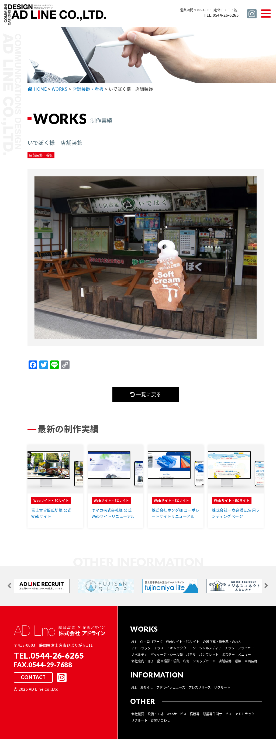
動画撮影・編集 (168, 660)
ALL (134, 641)
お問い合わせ (160, 720)
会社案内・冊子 (142, 660)
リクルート (222, 687)
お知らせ (146, 687)
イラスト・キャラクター (171, 647)
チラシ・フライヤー (239, 647)
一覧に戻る (145, 394)
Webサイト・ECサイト (182, 641)
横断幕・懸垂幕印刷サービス (211, 713)
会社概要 (137, 713)
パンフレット (209, 654)
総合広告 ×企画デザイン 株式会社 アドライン (55, 15)
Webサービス (177, 713)
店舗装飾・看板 (230, 660)
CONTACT (33, 677)
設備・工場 (155, 713)
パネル (191, 654)
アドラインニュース (170, 687)
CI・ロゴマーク (151, 641)
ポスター (228, 654)
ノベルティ (139, 654)
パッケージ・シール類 (166, 654)
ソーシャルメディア (207, 647)
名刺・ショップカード (199, 660)
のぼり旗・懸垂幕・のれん (222, 641)
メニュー (244, 654)
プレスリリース (199, 687)
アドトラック (141, 647)
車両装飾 (250, 660)
